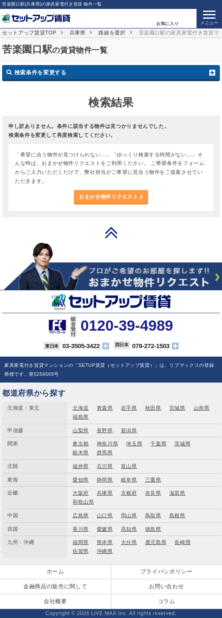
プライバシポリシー (167, 571)
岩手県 (129, 408)
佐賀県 (81, 551)
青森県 (105, 408)
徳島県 (153, 529)
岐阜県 (129, 480)
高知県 (129, 529)
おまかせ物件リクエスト (111, 197)
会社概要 (55, 601)
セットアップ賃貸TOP (29, 33)
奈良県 (153, 493)
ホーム (55, 571)
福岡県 (81, 542)
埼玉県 (134, 444)
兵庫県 (78, 33)
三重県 (153, 480)
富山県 (129, 466)
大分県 (129, 542)
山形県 (202, 408)
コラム (166, 601)
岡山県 (129, 516)
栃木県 (81, 453)
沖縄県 (105, 551)
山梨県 (81, 431)
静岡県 (105, 480)
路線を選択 (111, 33)
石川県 (105, 466)
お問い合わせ (166, 586)
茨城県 (182, 444)
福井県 (81, 466)
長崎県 (182, 542)
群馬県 (105, 453)
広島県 (81, 516)
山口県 (105, 516)
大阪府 (81, 493)
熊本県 (105, 542)
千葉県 (158, 444)
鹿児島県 (156, 542)
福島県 (81, 417)
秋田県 (153, 408)
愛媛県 (105, 529)
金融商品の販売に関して (55, 586)
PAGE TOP (111, 232)
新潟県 (129, 431)
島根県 (177, 516)
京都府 (129, 493)
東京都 (81, 444)
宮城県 (177, 408)
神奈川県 (107, 444)
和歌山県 (83, 502)
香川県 (81, 529)
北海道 (81, 408)
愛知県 (81, 480)
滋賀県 (177, 493)
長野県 (105, 431)
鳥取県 (153, 516)
